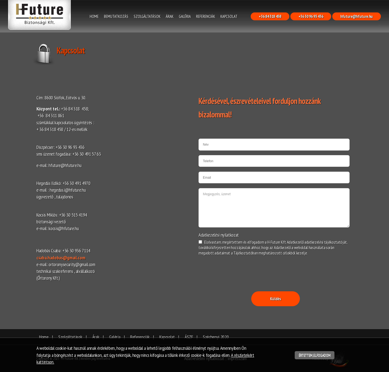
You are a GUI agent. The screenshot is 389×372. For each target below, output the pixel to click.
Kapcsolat (228, 16)
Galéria (185, 16)
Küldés (275, 298)
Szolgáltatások (147, 16)
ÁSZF (189, 337)
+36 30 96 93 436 (311, 16)
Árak (169, 16)
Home (94, 16)
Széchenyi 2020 (216, 337)
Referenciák (205, 16)
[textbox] (113, 187)
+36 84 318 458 (270, 16)
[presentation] (240, 269)
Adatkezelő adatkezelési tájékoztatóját (317, 242)
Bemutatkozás (116, 16)
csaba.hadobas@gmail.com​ (60, 257)
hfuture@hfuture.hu (356, 16)
